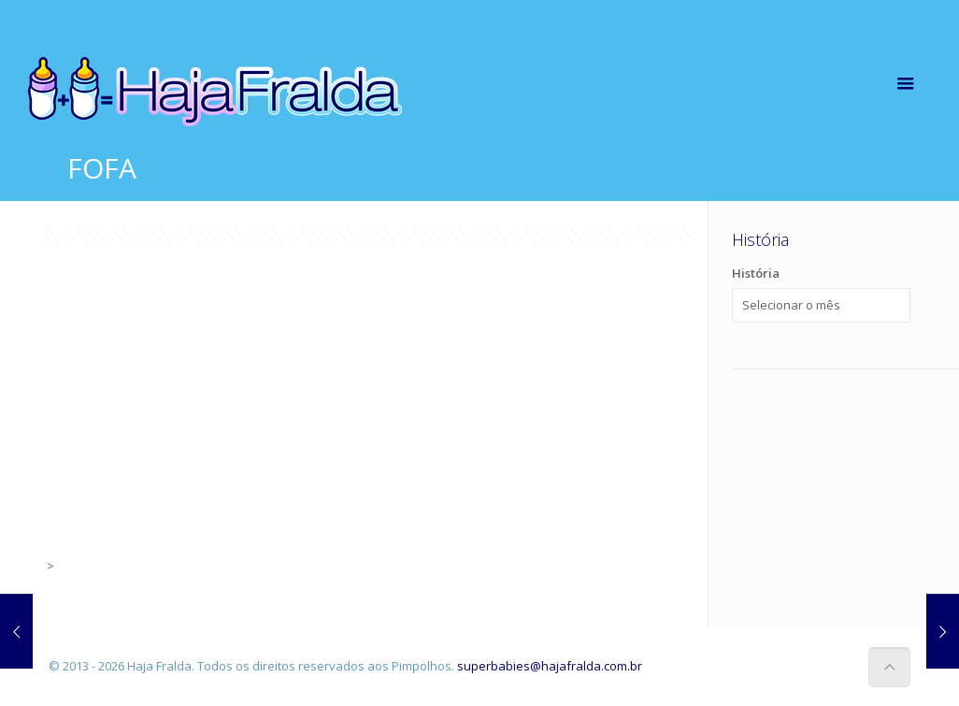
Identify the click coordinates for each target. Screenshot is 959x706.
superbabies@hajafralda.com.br (549, 665)
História (756, 273)
